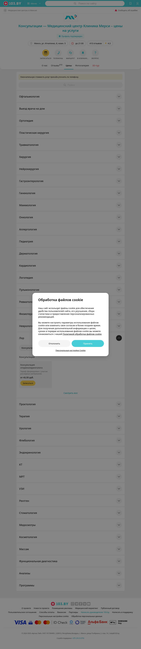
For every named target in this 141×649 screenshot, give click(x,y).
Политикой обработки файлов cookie (82, 334)
